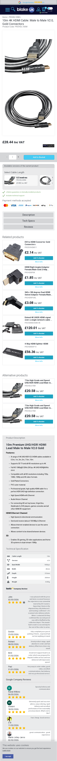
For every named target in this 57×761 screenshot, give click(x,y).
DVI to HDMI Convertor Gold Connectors (37, 243)
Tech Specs (28, 220)
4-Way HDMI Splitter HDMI (36, 344)
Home (4, 17)
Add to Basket (39, 157)
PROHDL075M (30, 386)
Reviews (28, 226)
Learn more (6, 750)
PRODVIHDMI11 (31, 247)
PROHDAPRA (30, 273)
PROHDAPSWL (30, 298)
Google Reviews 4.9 (39, 2)
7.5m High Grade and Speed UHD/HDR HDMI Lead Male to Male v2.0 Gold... (38, 381)
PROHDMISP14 (30, 347)
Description (28, 214)
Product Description (15, 438)
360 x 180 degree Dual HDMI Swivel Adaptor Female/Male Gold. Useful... (38, 293)
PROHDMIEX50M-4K (32, 323)
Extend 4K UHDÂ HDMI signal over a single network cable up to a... (39, 318)
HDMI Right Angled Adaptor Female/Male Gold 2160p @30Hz (37, 268)
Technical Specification (17, 549)
